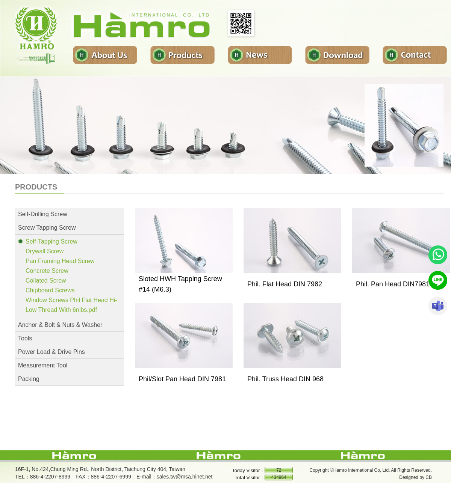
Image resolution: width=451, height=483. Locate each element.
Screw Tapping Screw (47, 227)
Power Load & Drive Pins (51, 352)
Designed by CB (415, 477)
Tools (25, 338)
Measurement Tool (42, 365)
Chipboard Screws (50, 290)
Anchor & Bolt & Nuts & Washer (60, 325)
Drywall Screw (45, 251)
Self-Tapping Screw (51, 241)
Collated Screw (46, 280)
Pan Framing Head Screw (60, 261)
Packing (28, 379)
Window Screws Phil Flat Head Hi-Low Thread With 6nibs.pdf (71, 305)
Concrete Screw (47, 271)
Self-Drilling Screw (42, 214)
